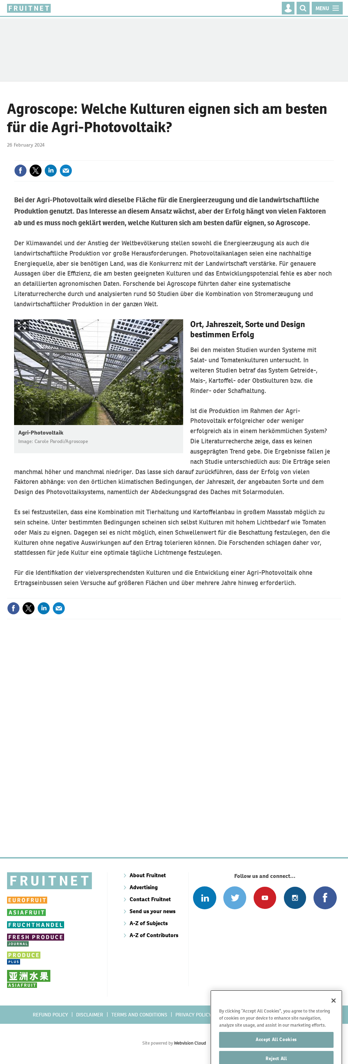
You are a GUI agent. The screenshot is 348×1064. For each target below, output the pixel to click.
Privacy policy (193, 1014)
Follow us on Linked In (204, 897)
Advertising (144, 887)
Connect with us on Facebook (324, 897)
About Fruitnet (148, 875)
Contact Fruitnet (150, 899)
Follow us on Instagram (295, 897)
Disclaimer (89, 1014)
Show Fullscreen (22, 325)
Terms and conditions (139, 1014)
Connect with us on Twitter (234, 897)
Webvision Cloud (190, 1043)
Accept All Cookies (276, 1047)
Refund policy (50, 1014)
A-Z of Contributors (154, 935)
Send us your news (152, 911)
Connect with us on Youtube (264, 897)
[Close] (333, 1008)
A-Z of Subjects (149, 923)
